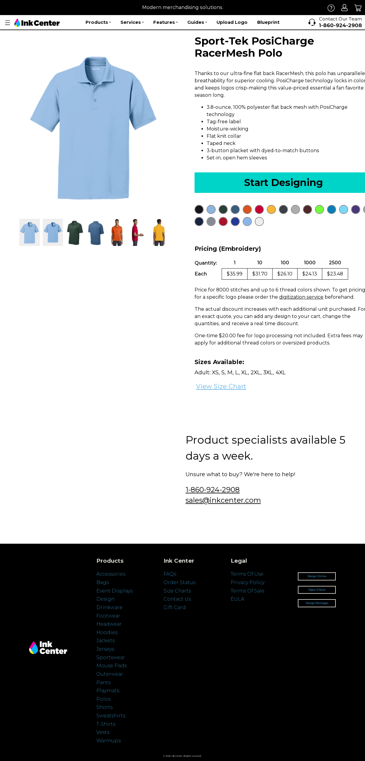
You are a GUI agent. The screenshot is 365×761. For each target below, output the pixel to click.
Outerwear (109, 674)
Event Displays (114, 591)
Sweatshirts (110, 716)
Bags (102, 582)
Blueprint (268, 22)
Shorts (104, 707)
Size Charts (177, 591)
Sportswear (110, 657)
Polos (103, 699)
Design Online (316, 576)
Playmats (107, 690)
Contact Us (177, 599)
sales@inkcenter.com (223, 500)
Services (132, 22)
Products (98, 22)
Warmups (108, 741)
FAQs (170, 574)
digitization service (301, 297)
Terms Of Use (247, 574)
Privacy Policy (247, 582)
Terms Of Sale (247, 591)
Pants (103, 682)
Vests (102, 732)
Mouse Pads (111, 665)
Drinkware (109, 607)
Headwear (109, 624)
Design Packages (317, 603)
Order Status (179, 582)
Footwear (108, 616)
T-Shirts (105, 724)
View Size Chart (221, 386)
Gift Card (175, 607)
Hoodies (106, 632)
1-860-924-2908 (213, 489)
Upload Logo (232, 22)
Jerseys (105, 649)
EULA (237, 599)
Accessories (110, 574)
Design (105, 599)
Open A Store (317, 589)
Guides (197, 22)
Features (165, 22)
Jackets (105, 640)
